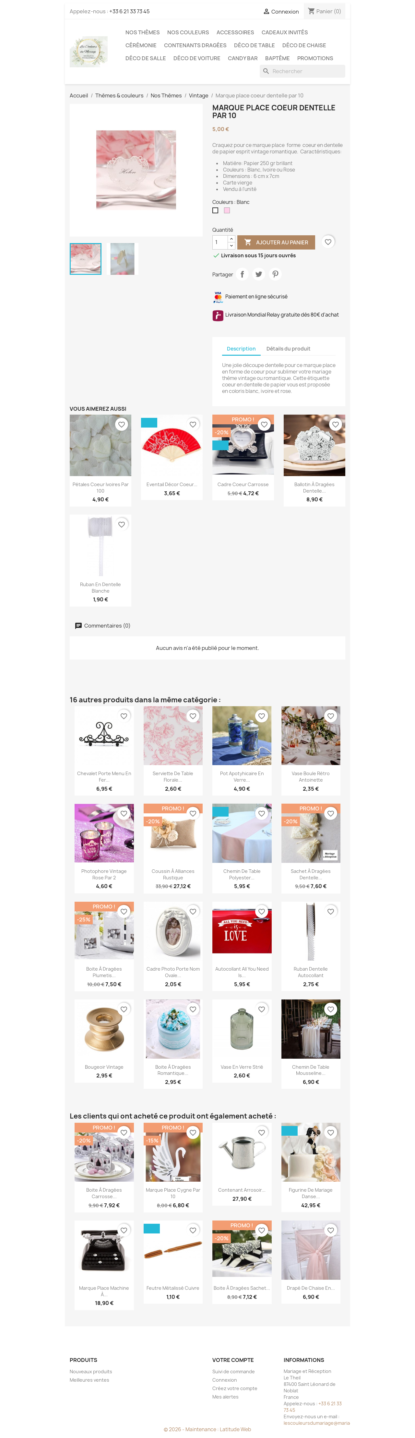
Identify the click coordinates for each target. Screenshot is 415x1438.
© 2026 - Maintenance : (192, 1429)
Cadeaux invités (285, 32)
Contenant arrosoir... (242, 1190)
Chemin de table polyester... (242, 874)
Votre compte (233, 1360)
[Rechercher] (302, 71)
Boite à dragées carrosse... (104, 1193)
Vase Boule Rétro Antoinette (311, 776)
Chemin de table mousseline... (310, 1070)
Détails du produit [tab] (289, 348)
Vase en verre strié (242, 1067)
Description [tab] (241, 348)
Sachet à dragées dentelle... (311, 874)
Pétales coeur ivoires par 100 (101, 487)
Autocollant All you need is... (242, 972)
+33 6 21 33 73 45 (129, 11)
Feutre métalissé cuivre (173, 1288)
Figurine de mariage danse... (311, 1193)
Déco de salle (145, 58)
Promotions (315, 58)
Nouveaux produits (91, 1371)
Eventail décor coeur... (172, 484)
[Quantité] (220, 242)
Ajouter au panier (276, 242)
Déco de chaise (304, 45)
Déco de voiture (196, 58)
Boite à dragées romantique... (173, 1070)
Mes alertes (225, 1397)
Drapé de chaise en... (311, 1288)
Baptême (277, 58)
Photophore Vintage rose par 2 (104, 874)
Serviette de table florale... (173, 776)
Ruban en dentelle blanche (100, 587)
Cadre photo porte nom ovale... (173, 972)
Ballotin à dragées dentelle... (314, 487)
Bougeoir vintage (104, 1067)
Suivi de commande (233, 1371)
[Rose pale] (228, 212)
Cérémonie (141, 45)
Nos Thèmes (142, 32)
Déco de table (254, 45)
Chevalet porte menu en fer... (104, 776)
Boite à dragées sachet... (242, 1288)
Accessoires (235, 32)
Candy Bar (243, 58)
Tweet (258, 274)
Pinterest (275, 274)
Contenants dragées (195, 45)
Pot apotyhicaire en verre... (242, 776)
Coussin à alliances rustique (173, 874)
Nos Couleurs (188, 32)
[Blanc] (216, 212)
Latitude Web (235, 1429)
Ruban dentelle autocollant (311, 972)
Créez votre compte (234, 1388)
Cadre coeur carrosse (243, 484)
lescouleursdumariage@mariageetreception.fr (335, 1423)
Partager (242, 274)
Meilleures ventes (89, 1380)
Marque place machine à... (104, 1291)
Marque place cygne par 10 (173, 1193)
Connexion (224, 1380)
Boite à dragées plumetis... (104, 972)
